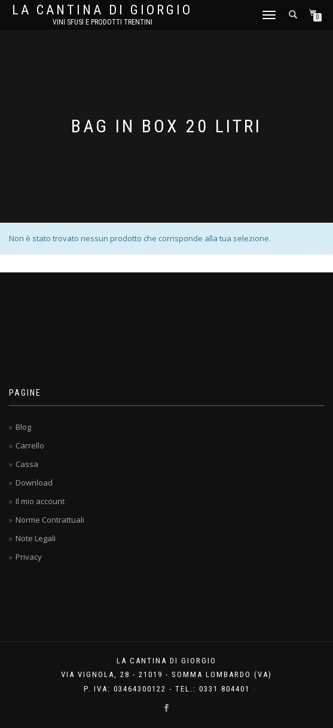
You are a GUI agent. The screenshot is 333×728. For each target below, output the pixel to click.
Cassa (27, 464)
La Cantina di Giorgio (102, 10)
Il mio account (40, 501)
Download (34, 482)
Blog (23, 426)
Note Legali (36, 538)
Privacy (29, 556)
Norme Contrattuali (50, 519)
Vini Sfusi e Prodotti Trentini (102, 22)
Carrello (30, 445)
